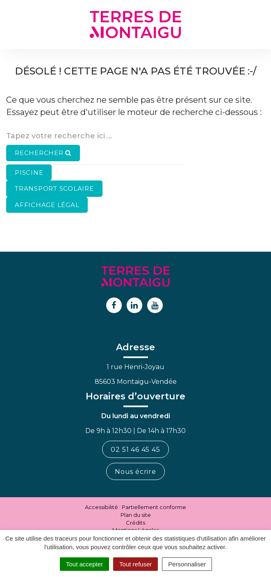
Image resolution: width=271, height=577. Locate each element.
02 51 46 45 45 (135, 449)
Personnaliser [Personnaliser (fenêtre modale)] (187, 564)
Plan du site (136, 515)
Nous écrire (135, 472)
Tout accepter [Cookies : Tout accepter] (84, 564)
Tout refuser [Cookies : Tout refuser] (135, 564)
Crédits (135, 522)
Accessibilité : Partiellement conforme (135, 507)
